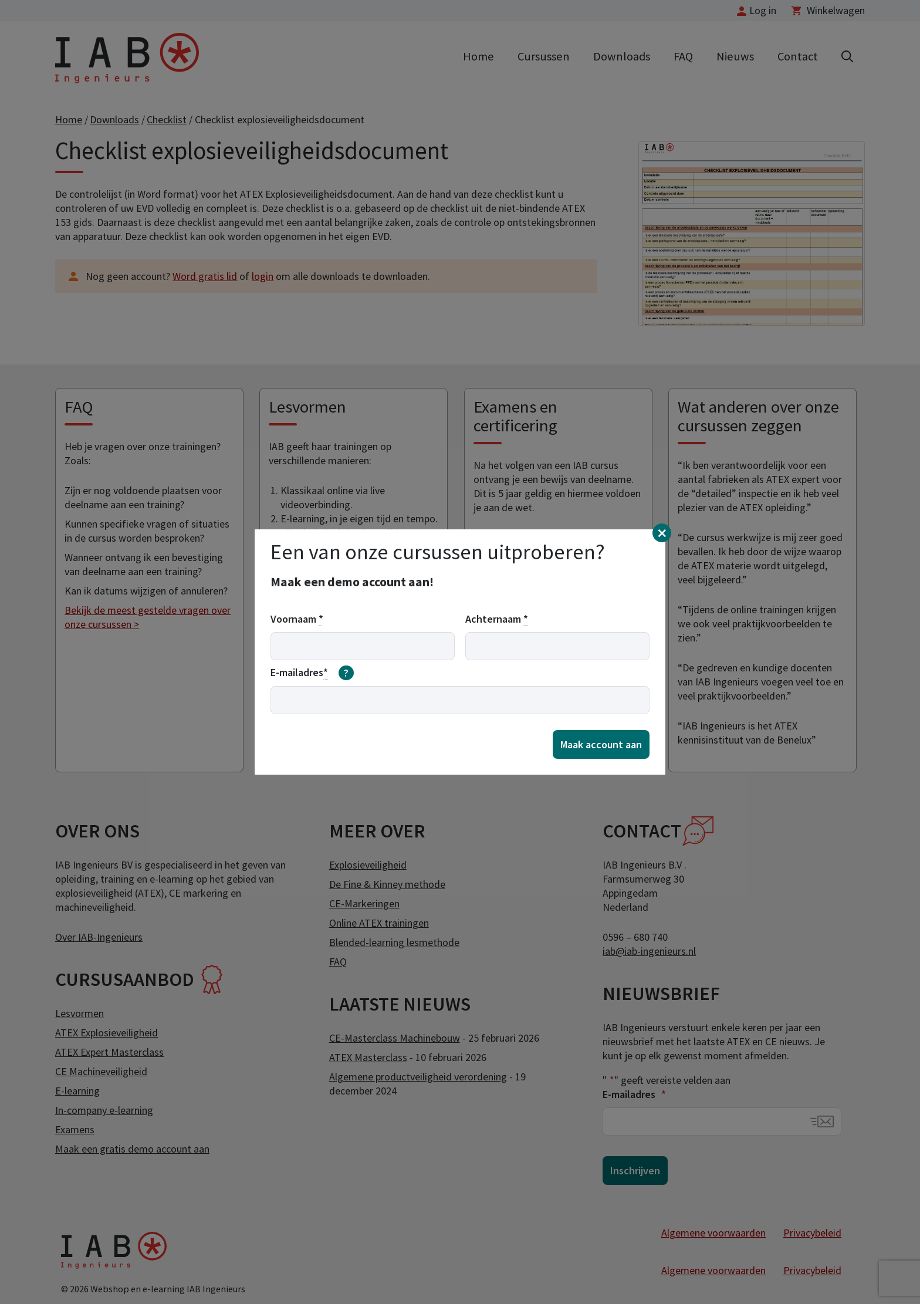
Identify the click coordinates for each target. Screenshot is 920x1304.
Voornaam (296, 619)
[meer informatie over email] (346, 673)
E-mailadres (312, 673)
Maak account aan (601, 744)
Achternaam (496, 619)
